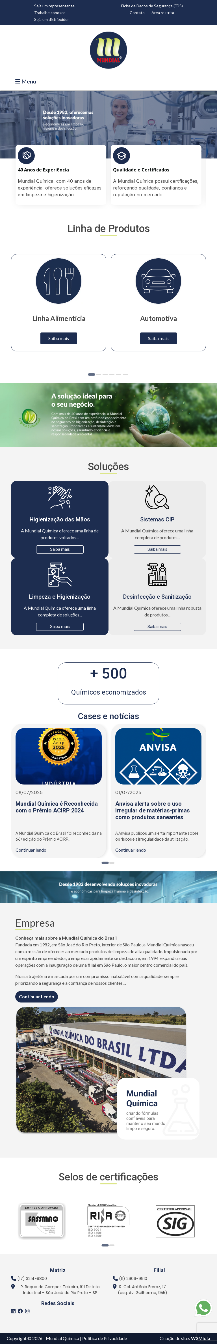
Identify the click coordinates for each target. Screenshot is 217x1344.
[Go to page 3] (105, 374)
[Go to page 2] (98, 374)
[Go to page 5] (118, 374)
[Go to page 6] (125, 374)
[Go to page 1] (91, 374)
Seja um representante (54, 5)
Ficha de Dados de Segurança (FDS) (152, 5)
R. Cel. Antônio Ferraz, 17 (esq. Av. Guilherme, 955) (142, 1289)
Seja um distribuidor (51, 19)
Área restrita (162, 12)
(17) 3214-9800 (32, 1278)
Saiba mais (58, 338)
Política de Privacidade (104, 1338)
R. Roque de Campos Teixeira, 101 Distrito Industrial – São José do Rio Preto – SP (60, 1289)
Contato (137, 12)
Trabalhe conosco (50, 12)
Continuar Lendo (36, 996)
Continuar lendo (31, 849)
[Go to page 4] (111, 374)
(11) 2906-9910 (133, 1278)
